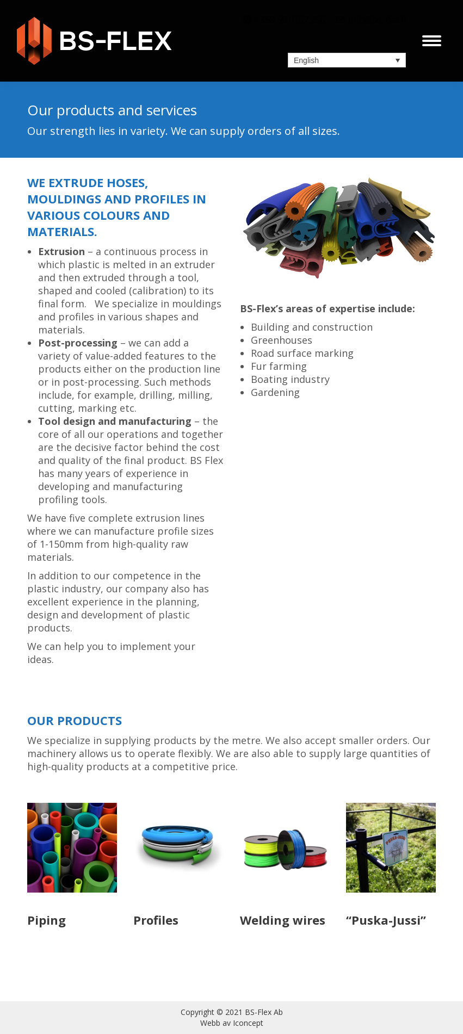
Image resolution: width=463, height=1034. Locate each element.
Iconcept (248, 1023)
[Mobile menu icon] (432, 41)
